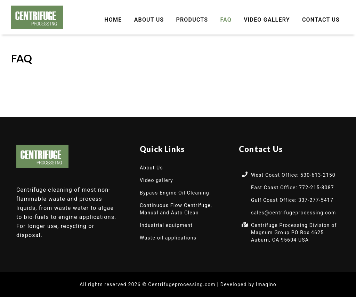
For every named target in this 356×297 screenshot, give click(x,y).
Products (192, 19)
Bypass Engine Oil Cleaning (174, 193)
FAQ (226, 19)
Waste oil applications (168, 238)
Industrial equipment (166, 225)
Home (113, 19)
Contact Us (321, 19)
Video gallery (267, 19)
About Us (149, 19)
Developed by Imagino (248, 284)
